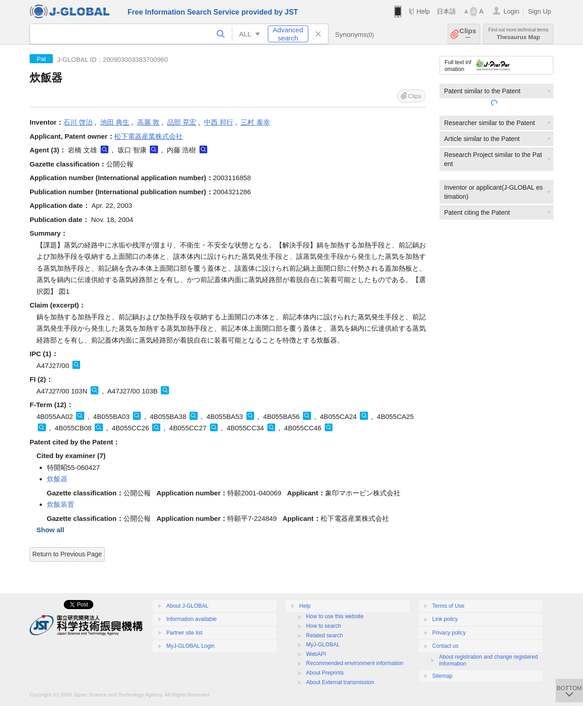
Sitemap (442, 676)
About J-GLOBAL (187, 606)
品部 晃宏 (181, 122)
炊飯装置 (60, 504)
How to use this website (334, 616)
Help (423, 11)
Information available (191, 619)
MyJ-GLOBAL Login (190, 646)
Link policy (445, 619)
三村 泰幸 (255, 122)
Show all (50, 530)
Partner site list (184, 633)
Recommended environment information (354, 663)
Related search (324, 635)
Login (511, 11)
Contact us (445, 646)
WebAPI (316, 654)
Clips (468, 34)
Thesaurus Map (518, 33)
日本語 (446, 11)
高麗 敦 (148, 122)
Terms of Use (448, 606)
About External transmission (340, 682)
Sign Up (539, 11)
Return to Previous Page (67, 554)
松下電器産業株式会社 (148, 136)
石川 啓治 (77, 122)
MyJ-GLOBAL (323, 644)
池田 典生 (114, 122)
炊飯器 (57, 479)
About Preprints (325, 673)
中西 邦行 (218, 122)
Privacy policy (448, 633)
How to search (323, 626)
